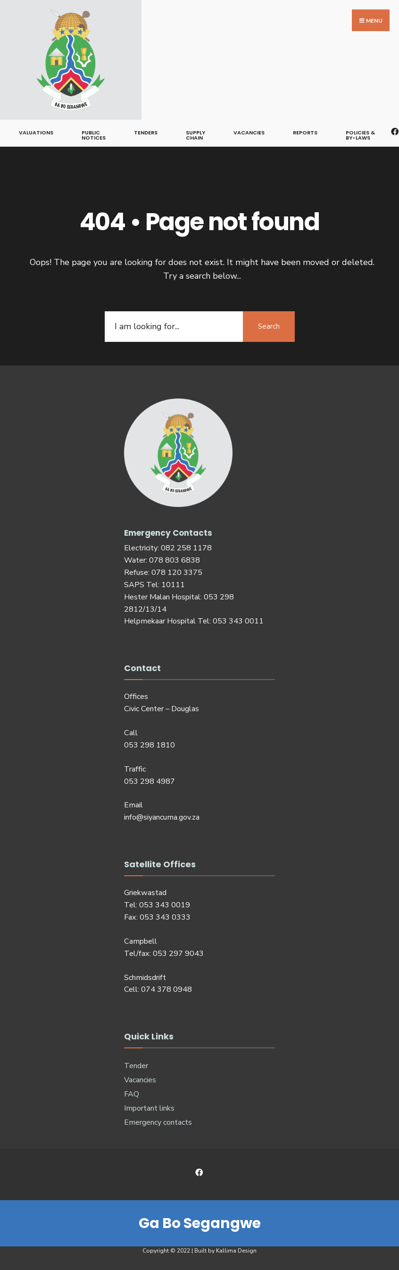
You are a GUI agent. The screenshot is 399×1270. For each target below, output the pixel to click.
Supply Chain (195, 135)
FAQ (131, 1094)
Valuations (36, 132)
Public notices (94, 135)
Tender (136, 1066)
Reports (305, 132)
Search (269, 326)
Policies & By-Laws (360, 135)
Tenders (146, 132)
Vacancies (249, 132)
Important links (149, 1108)
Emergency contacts (158, 1122)
